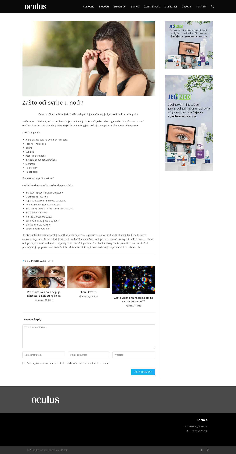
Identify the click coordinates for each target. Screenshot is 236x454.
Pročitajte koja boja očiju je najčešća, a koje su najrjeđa (44, 293)
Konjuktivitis (88, 292)
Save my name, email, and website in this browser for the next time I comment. (68, 363)
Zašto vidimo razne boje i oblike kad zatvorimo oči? (133, 299)
